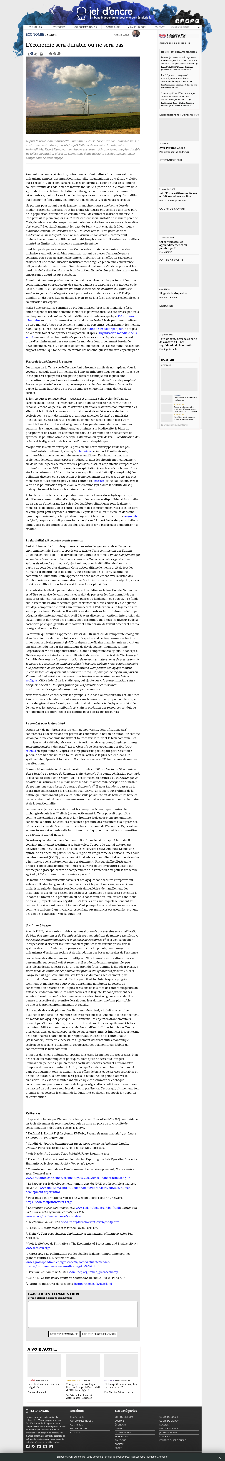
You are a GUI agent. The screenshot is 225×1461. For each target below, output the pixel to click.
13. (33, 1246)
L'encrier (166, 306)
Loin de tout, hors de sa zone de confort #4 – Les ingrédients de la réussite (178, 342)
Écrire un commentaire (70, 1337)
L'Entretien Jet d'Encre (179, 115)
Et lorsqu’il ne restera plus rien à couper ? (127, 1389)
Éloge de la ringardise (173, 293)
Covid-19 (166, 365)
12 (100, 788)
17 (60, 1046)
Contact (160, 27)
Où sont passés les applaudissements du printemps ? (173, 245)
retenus (37, 754)
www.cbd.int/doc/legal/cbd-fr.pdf (104, 1211)
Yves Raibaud (45, 1395)
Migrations (121, 1439)
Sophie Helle (170, 349)
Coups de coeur (171, 260)
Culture (119, 1423)
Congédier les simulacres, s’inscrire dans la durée (184, 418)
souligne (37, 683)
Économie (41, 37)
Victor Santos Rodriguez (85, 1400)
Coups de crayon (172, 209)
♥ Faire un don (137, 27)
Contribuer (113, 27)
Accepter (163, 1456)
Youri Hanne (170, 297)
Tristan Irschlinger (86, 1398)
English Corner (168, 1431)
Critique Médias (124, 1419)
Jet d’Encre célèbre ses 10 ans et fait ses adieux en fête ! (178, 195)
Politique (116, 1383)
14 (33, 1256)
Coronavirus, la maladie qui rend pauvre (185, 399)
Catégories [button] (58, 27)
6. (33, 1172)
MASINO (168, 252)
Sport (118, 1451)
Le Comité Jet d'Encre (175, 200)
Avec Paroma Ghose (172, 148)
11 (32, 1230)
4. (33, 1156)
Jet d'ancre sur (170, 160)
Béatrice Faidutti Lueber (128, 1395)
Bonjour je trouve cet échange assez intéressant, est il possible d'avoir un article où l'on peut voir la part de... (179, 60)
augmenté (137, 519)
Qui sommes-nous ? (85, 27)
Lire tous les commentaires (105, 1337)
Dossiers (167, 360)
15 (33, 1274)
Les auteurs (35, 27)
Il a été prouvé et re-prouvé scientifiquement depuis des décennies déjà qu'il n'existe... (175, 78)
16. (33, 1280)
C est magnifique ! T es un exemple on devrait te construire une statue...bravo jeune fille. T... (178, 96)
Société (38, 1383)
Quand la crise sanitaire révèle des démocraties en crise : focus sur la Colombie (185, 409)
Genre (118, 1431)
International (79, 1383)
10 (33, 1224)
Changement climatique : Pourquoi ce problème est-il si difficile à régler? (89, 1390)
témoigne (91, 454)
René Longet (130, 37)
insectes (105, 484)
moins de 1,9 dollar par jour (111, 332)
